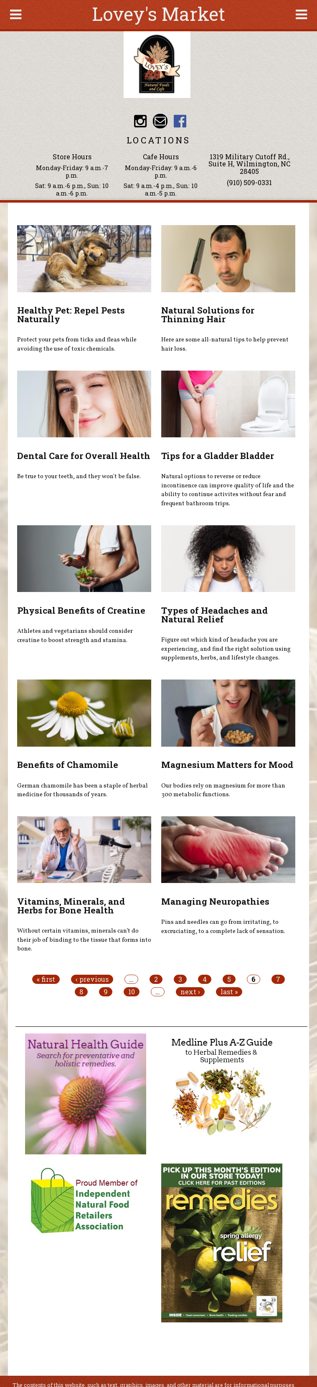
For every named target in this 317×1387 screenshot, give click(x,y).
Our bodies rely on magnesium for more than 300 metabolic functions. (223, 790)
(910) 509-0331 (249, 182)
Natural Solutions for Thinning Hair (207, 314)
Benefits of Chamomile (67, 764)
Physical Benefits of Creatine (81, 610)
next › (190, 992)
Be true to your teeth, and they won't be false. (79, 476)
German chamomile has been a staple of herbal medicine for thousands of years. (82, 790)
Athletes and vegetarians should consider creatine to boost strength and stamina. (75, 636)
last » (229, 992)
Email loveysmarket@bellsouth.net (160, 121)
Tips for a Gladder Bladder (217, 455)
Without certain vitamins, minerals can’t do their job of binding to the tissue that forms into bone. (84, 940)
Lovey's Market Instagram (140, 121)
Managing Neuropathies (215, 901)
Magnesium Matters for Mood (227, 764)
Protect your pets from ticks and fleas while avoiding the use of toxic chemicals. (77, 344)
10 (131, 992)
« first (46, 979)
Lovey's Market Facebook (180, 121)
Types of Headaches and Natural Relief (214, 614)
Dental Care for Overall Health (83, 455)
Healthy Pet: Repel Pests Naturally (71, 314)
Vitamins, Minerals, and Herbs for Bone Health (71, 905)
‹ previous (92, 979)
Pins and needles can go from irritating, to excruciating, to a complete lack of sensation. (223, 927)
